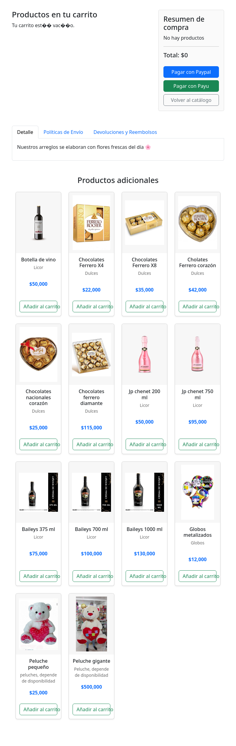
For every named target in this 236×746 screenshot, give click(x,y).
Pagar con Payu (191, 86)
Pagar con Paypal (191, 72)
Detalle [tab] (25, 132)
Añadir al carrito (40, 306)
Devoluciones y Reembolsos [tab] (125, 132)
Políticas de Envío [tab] (63, 132)
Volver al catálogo (191, 100)
